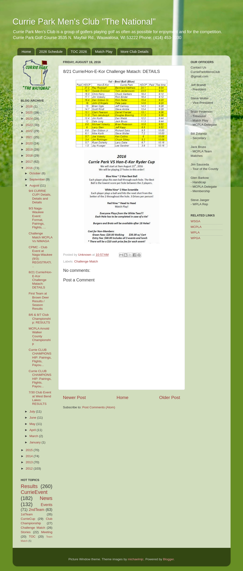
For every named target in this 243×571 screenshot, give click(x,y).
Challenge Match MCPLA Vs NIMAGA (40, 237)
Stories (26, 532)
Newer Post (74, 397)
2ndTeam (37, 509)
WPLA (195, 232)
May (33, 424)
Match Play (103, 52)
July (33, 411)
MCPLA (196, 227)
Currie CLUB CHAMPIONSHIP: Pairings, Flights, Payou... (40, 357)
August (35, 185)
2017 (30, 161)
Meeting (46, 532)
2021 (30, 137)
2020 (30, 143)
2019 (30, 149)
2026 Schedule (51, 52)
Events (46, 505)
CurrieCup (28, 519)
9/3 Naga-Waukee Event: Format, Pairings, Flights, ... (37, 218)
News (46, 498)
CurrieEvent (34, 492)
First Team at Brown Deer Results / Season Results (39, 301)
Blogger (168, 559)
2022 (30, 131)
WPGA (195, 238)
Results (29, 486)
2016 (30, 168)
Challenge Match (86, 261)
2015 (30, 450)
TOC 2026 (79, 52)
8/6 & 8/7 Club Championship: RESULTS (40, 318)
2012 (30, 468)
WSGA (195, 221)
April (33, 430)
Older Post (169, 397)
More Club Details (135, 52)
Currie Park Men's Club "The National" (84, 21)
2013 (30, 462)
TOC (32, 536)
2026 (30, 106)
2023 (30, 125)
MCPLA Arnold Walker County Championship (40, 336)
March (34, 436)
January (36, 442)
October (36, 173)
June (33, 417)
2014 (30, 456)
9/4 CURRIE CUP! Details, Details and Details (40, 196)
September (38, 179)
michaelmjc (136, 559)
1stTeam (27, 514)
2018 (30, 155)
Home (26, 52)
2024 (30, 118)
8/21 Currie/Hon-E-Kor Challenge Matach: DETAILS (40, 279)
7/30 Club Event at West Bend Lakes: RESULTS (40, 398)
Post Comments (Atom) (98, 407)
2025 (30, 112)
